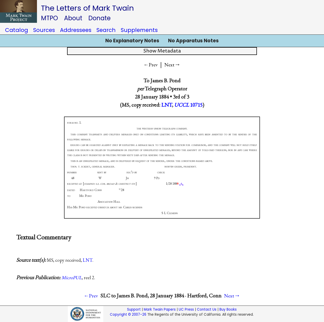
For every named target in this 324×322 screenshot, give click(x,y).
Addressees (75, 30)
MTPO (49, 18)
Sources (44, 30)
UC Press (186, 309)
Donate (99, 18)
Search (106, 30)
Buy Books (228, 309)
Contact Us (206, 309)
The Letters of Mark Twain (87, 8)
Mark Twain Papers (160, 309)
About (73, 18)
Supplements (139, 30)
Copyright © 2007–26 (128, 314)
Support (134, 309)
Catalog (16, 30)
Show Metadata (162, 51)
